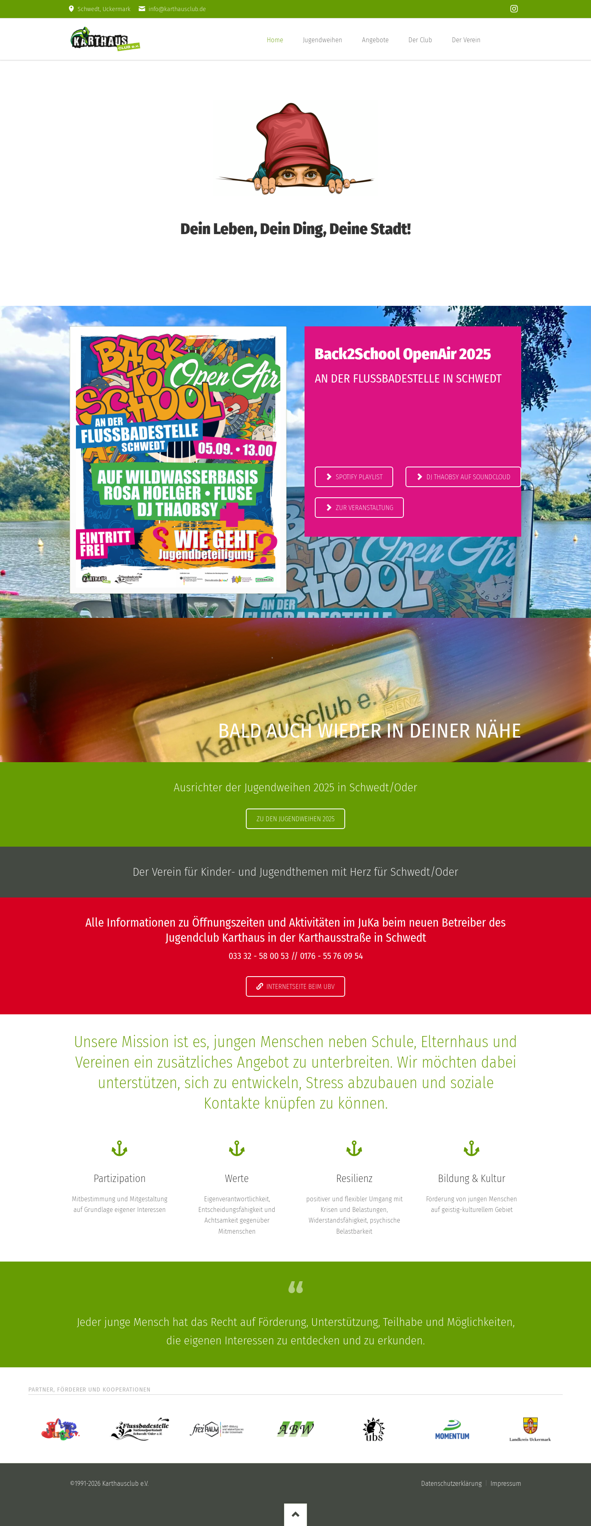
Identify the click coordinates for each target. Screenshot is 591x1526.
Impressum (505, 1483)
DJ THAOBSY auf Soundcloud (468, 477)
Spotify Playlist (358, 477)
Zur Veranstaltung (363, 507)
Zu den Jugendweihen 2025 (295, 819)
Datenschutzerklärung (451, 1483)
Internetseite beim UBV (299, 986)
